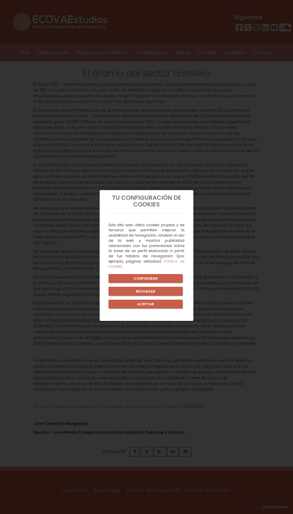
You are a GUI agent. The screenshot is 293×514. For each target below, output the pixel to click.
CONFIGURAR (146, 278)
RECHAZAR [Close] (145, 291)
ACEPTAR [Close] (145, 304)
